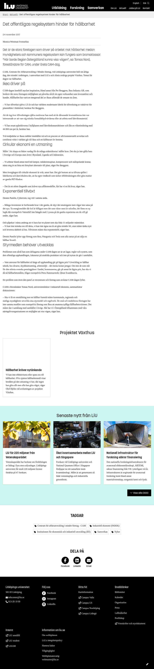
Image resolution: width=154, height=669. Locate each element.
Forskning (77, 8)
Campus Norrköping (90, 608)
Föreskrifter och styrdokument (131, 623)
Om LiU (114, 8)
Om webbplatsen (49, 635)
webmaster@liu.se (50, 659)
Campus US (86, 603)
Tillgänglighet (48, 651)
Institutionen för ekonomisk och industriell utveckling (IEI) (63, 532)
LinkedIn (48, 604)
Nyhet (117, 532)
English (136, 3)
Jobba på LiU (134, 8)
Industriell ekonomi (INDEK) (105, 526)
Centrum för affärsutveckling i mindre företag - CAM (61, 526)
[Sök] (145, 3)
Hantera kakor (48, 645)
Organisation (120, 602)
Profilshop (119, 618)
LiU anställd (14, 635)
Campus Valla (87, 597)
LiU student (14, 640)
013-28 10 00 (14, 601)
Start (5, 14)
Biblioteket (120, 592)
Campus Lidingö (89, 613)
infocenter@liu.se (16, 597)
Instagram (49, 599)
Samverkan (96, 8)
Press (117, 608)
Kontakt (146, 8)
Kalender (119, 597)
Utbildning (59, 8)
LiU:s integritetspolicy (52, 640)
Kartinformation (85, 592)
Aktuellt (122, 8)
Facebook (49, 593)
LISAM (12, 646)
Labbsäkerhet (121, 613)
